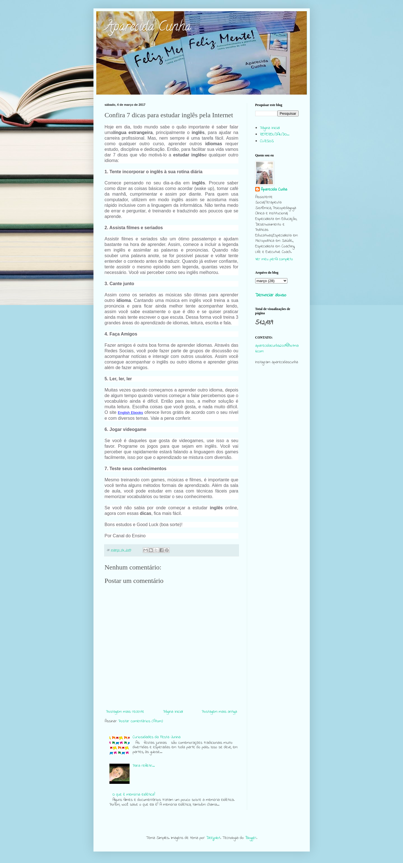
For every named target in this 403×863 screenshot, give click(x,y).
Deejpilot (213, 838)
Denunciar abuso (270, 295)
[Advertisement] (277, 477)
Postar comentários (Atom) (140, 721)
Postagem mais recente (125, 712)
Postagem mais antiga (219, 712)
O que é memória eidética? (134, 795)
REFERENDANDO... (274, 134)
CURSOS (267, 141)
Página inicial (173, 712)
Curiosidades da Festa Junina (157, 737)
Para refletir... (144, 766)
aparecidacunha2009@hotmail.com (277, 348)
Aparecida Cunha (148, 27)
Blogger (250, 838)
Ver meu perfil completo (274, 259)
